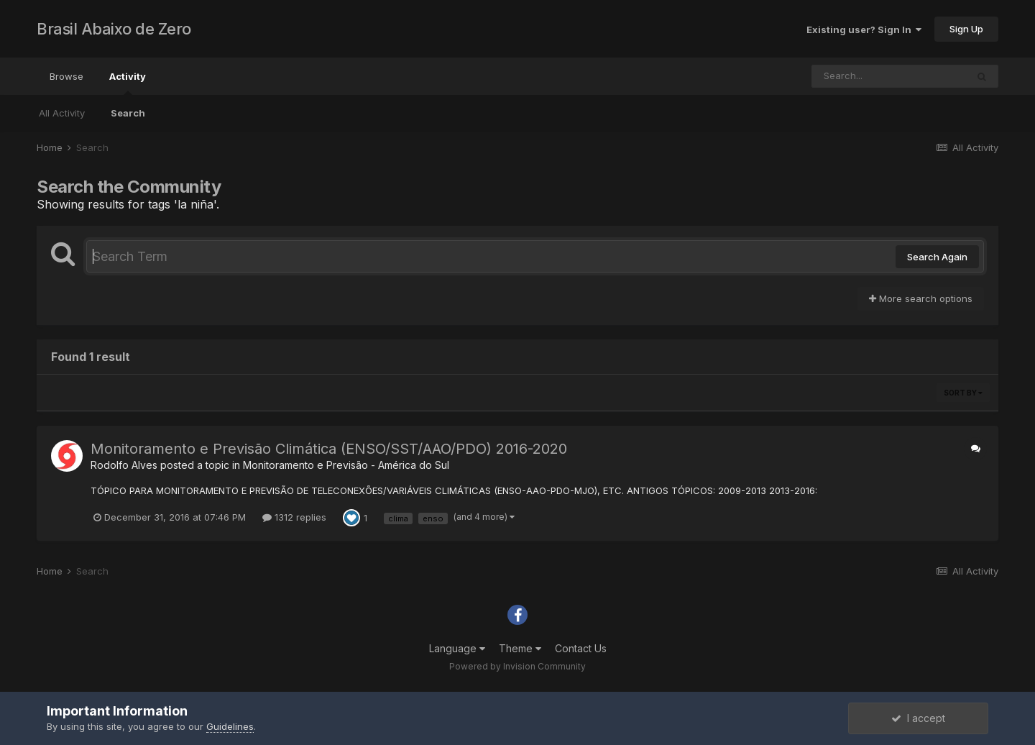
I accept (918, 718)
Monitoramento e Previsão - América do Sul (346, 465)
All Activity (62, 113)
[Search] (889, 76)
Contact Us (581, 648)
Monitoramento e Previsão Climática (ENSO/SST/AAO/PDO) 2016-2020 (329, 448)
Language (457, 648)
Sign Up (966, 29)
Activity (127, 82)
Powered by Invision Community (517, 666)
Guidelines (230, 726)
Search (128, 113)
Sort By (963, 392)
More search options (920, 298)
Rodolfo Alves (124, 465)
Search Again (937, 256)
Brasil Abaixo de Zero (114, 28)
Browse (66, 76)
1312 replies (294, 517)
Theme (520, 648)
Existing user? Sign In (863, 29)
